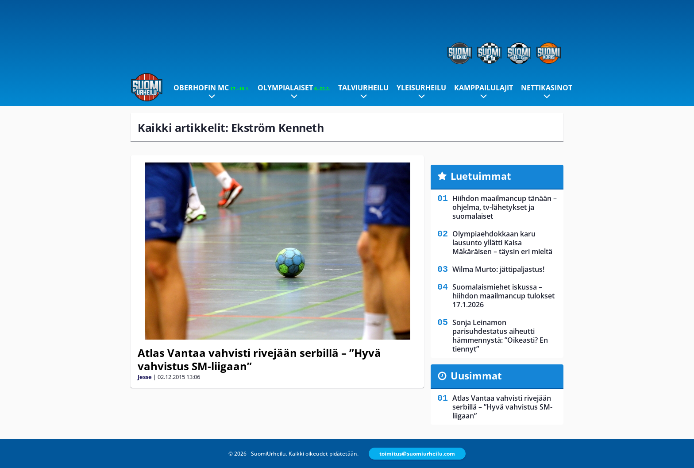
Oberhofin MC (212, 88)
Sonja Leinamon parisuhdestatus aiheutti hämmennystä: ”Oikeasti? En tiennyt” (500, 335)
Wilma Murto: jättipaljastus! (498, 269)
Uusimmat (476, 375)
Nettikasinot (546, 88)
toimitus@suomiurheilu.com (417, 453)
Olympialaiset (294, 88)
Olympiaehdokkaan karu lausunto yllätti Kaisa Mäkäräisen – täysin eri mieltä (502, 242)
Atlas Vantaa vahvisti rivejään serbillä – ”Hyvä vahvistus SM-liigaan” (259, 359)
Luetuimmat (481, 175)
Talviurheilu (363, 88)
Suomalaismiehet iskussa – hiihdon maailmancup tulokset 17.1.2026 (503, 295)
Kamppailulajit (483, 88)
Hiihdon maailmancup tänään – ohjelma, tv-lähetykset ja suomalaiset (504, 207)
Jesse (145, 377)
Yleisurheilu (421, 88)
